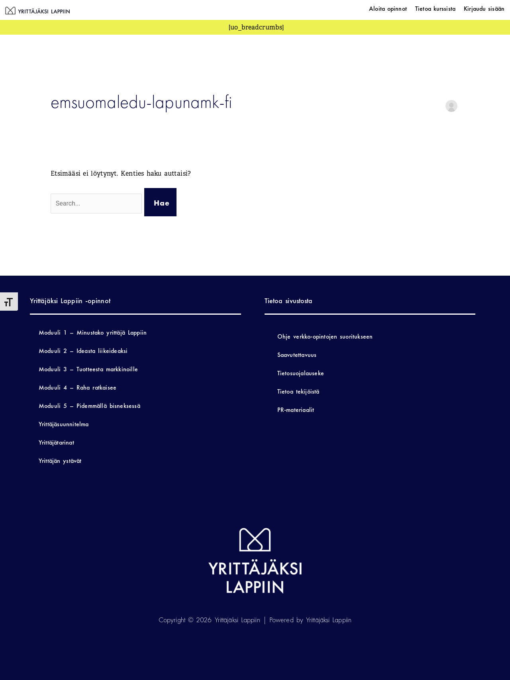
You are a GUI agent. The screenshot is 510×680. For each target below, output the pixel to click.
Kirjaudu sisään (484, 8)
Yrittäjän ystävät (60, 461)
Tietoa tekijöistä (298, 391)
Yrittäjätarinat (56, 442)
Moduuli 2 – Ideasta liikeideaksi (83, 351)
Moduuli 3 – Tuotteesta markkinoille (88, 369)
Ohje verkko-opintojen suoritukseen (325, 336)
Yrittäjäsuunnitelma (64, 424)
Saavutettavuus (297, 355)
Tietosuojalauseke (300, 373)
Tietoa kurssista (435, 8)
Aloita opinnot (388, 8)
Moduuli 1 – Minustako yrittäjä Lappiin (93, 332)
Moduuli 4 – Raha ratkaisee (77, 387)
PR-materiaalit (295, 410)
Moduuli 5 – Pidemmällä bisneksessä (89, 406)
